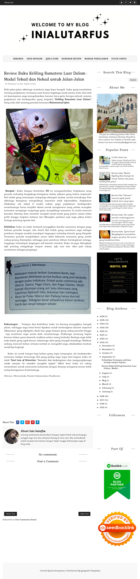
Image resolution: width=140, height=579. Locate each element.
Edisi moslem (34, 58)
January (106, 391)
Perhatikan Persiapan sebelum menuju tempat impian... (116, 361)
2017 (102, 400)
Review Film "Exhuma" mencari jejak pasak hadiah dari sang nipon (123, 198)
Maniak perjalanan (96, 58)
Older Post (84, 514)
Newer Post (10, 514)
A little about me (119, 157)
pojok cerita (119, 58)
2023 (102, 327)
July (104, 377)
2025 (102, 320)
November (107, 349)
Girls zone (52, 58)
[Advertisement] (48, 401)
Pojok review (30, 84)
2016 (102, 403)
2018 (102, 396)
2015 (102, 407)
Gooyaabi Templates (90, 570)
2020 (102, 339)
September (107, 357)
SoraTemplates (58, 570)
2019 (102, 342)
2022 (102, 331)
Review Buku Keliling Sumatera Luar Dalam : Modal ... (119, 367)
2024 (102, 324)
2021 (102, 335)
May (104, 380)
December (107, 345)
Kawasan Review (71, 58)
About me (8, 2)
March (105, 384)
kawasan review (15, 84)
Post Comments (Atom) (26, 519)
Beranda (18, 58)
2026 (102, 316)
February (106, 388)
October (106, 353)
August (105, 373)
